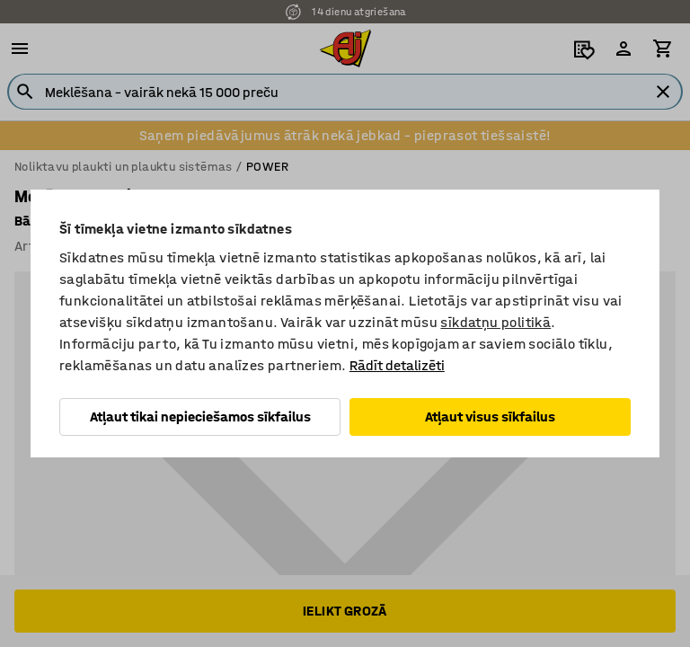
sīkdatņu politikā (495, 322)
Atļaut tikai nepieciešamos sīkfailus (200, 416)
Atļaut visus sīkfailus (490, 416)
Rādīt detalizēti (397, 365)
